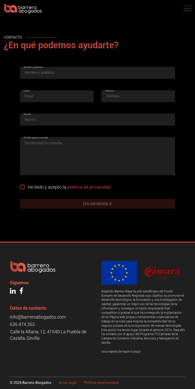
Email (26, 90)
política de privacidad (89, 187)
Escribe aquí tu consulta (36, 137)
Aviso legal (67, 383)
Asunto (27, 114)
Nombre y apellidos (33, 67)
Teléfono (109, 90)
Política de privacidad (101, 383)
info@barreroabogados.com (38, 317)
